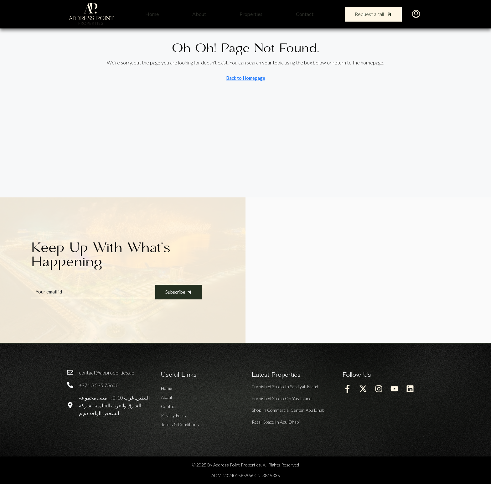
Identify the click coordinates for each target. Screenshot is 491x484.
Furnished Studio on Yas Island (282, 398)
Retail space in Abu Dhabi (276, 422)
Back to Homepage (245, 78)
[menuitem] (416, 14)
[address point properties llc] (368, 270)
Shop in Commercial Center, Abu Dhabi (288, 410)
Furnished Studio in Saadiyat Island (285, 386)
